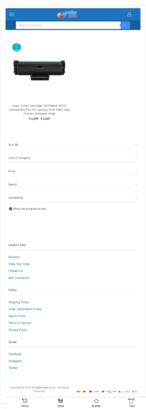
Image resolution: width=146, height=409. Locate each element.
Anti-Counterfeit (18, 278)
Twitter (13, 368)
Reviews (14, 257)
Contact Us (15, 271)
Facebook (14, 354)
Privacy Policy (17, 330)
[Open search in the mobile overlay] (73, 25)
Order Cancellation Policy (25, 309)
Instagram (15, 361)
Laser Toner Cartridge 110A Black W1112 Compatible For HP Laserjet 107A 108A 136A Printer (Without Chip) (39, 109)
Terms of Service (19, 323)
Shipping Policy (18, 302)
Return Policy (17, 316)
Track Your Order (19, 264)
